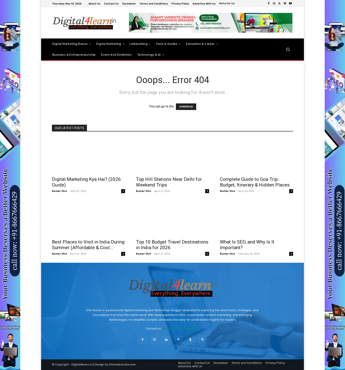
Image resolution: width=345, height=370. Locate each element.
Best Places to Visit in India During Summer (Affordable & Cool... (88, 244)
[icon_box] (227, 4)
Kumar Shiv (59, 191)
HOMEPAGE (186, 106)
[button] (287, 49)
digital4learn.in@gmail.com (181, 328)
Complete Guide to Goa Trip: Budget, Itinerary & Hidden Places (255, 182)
